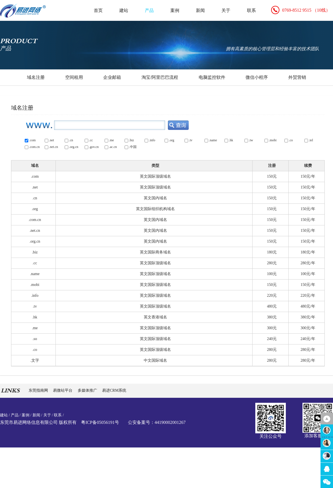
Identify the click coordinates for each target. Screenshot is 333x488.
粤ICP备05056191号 (100, 422)
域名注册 (36, 77)
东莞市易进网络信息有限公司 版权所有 (38, 422)
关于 (225, 10)
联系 (251, 10)
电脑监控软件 (212, 77)
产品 (149, 10)
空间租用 (74, 77)
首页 (98, 10)
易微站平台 (63, 390)
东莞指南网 (39, 390)
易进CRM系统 (114, 390)
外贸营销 (297, 77)
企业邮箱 (112, 77)
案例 (174, 10)
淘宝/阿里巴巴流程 (160, 77)
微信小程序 (257, 77)
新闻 (200, 10)
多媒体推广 (88, 390)
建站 (123, 10)
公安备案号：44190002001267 (157, 422)
